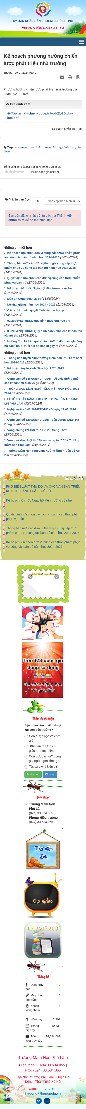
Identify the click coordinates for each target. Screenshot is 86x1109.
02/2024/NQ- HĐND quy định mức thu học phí (38, 320)
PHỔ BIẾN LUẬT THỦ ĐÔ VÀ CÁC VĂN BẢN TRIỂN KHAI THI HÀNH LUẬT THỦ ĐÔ (43, 489)
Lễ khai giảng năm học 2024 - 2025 (31, 304)
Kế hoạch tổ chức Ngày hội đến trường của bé (39, 288)
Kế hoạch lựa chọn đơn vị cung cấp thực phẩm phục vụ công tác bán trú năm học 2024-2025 (43, 544)
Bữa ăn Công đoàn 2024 (24, 298)
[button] (9, 113)
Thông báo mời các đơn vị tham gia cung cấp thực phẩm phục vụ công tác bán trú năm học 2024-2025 (42, 530)
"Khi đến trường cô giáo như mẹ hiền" (39, 748)
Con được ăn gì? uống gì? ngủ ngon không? (42, 759)
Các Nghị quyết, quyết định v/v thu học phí (36, 310)
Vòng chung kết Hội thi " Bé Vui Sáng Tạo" (37, 430)
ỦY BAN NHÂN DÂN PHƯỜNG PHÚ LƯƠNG (43, 21)
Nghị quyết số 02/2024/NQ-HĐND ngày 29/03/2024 (41, 409)
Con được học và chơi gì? (42, 738)
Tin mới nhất (73, 478)
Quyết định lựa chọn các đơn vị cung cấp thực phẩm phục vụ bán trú (43, 517)
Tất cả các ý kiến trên (41, 767)
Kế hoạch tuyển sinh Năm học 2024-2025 (35, 368)
